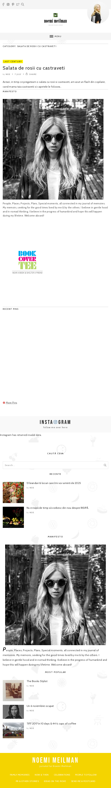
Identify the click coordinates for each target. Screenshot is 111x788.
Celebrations (62, 774)
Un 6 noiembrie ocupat (40, 706)
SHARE (31, 74)
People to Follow (85, 774)
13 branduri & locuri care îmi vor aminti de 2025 (54, 483)
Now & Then (42, 774)
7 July (18, 74)
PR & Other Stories (27, 781)
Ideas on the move (55, 781)
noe (8, 74)
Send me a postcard (83, 781)
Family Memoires (19, 774)
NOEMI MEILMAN (55, 760)
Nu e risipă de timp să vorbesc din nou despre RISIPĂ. (58, 507)
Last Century (13, 61)
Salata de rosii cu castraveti (34, 68)
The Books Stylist (37, 681)
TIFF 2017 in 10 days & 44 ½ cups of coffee (51, 723)
